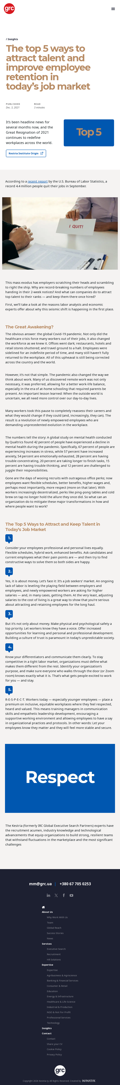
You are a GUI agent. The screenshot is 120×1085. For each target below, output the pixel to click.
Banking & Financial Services (62, 980)
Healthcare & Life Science (61, 1001)
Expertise (52, 970)
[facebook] (63, 895)
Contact (51, 1038)
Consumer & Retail (57, 985)
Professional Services (58, 1017)
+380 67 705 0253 (75, 883)
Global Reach (54, 927)
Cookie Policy (54, 1049)
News (50, 938)
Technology (53, 1022)
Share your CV (54, 1044)
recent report (38, 181)
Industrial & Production (59, 1007)
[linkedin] (48, 895)
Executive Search (56, 948)
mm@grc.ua (40, 883)
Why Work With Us (57, 917)
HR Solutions (54, 959)
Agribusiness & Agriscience (62, 975)
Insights (13, 39)
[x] (56, 895)
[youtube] (71, 895)
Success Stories (55, 933)
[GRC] (57, 9)
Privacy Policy (54, 1054)
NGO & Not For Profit (59, 1012)
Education (52, 991)
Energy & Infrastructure (60, 996)
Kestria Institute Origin (23, 153)
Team (50, 922)
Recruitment (54, 954)
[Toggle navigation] (113, 8)
